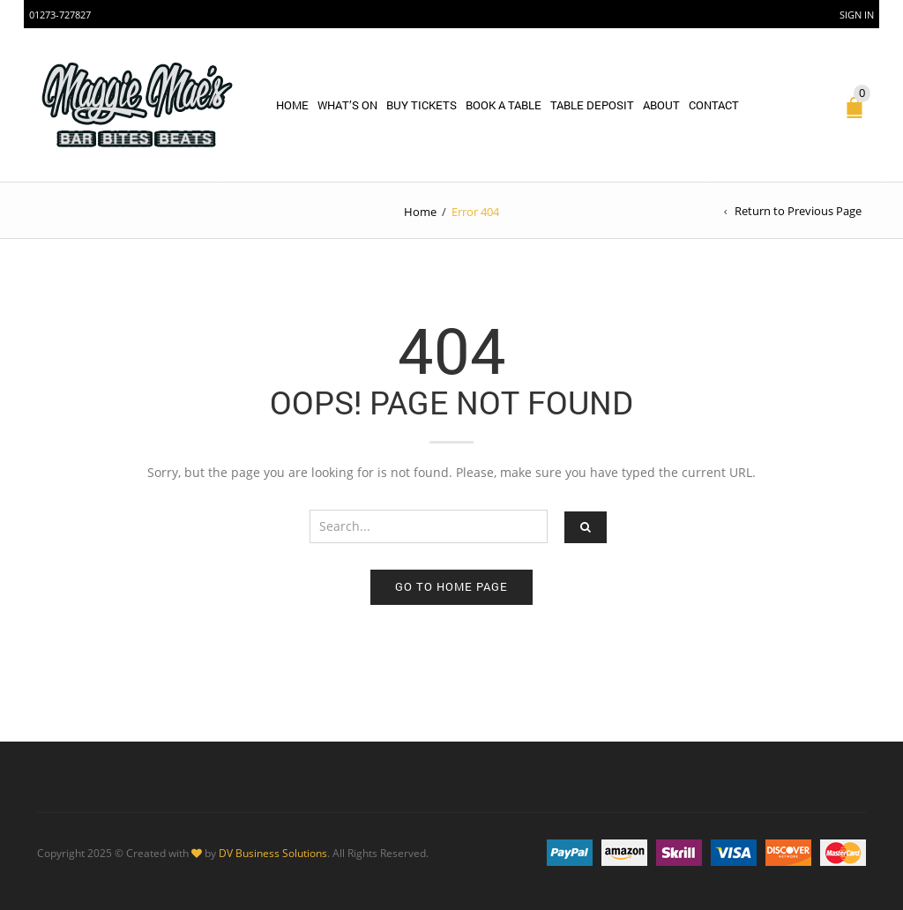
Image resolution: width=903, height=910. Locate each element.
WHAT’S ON (347, 105)
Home (292, 105)
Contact (714, 105)
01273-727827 (60, 14)
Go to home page (451, 586)
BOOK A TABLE (503, 105)
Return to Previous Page (798, 211)
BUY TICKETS (421, 105)
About (661, 105)
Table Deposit (592, 105)
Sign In (857, 14)
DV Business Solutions (273, 853)
